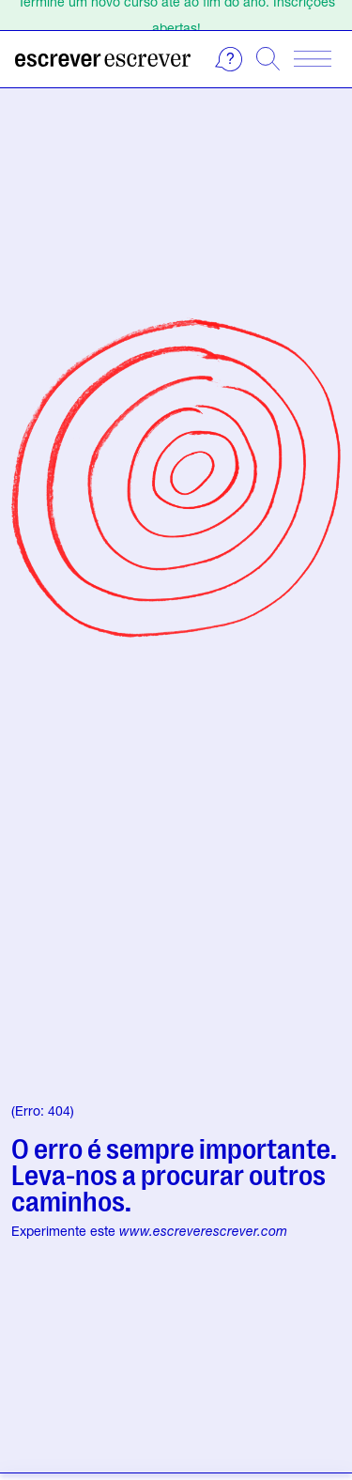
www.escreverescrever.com (203, 1231)
